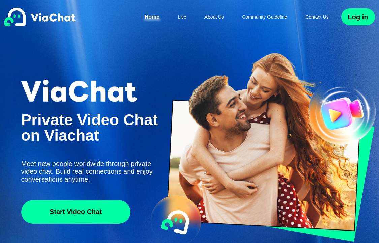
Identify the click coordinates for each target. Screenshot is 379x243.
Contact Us (316, 17)
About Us (214, 17)
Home (152, 17)
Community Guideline (264, 17)
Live (182, 17)
